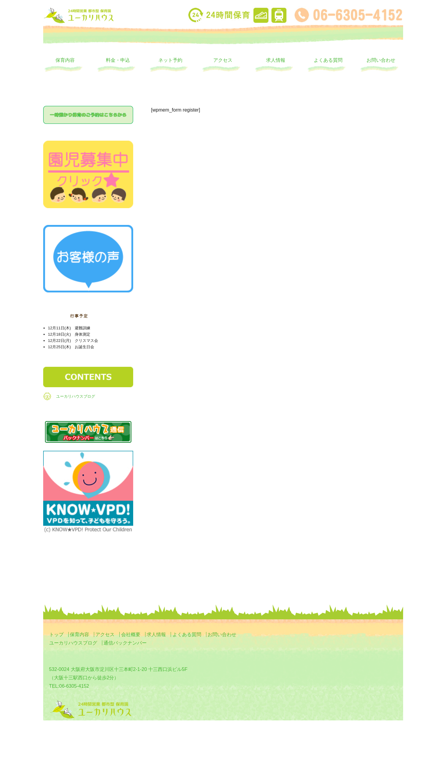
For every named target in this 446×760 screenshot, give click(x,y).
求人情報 (275, 60)
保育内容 (65, 60)
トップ (56, 634)
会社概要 (130, 634)
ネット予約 (170, 60)
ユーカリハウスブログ (75, 396)
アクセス (222, 60)
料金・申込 (118, 60)
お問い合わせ (381, 60)
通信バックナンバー (125, 642)
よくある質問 (328, 60)
